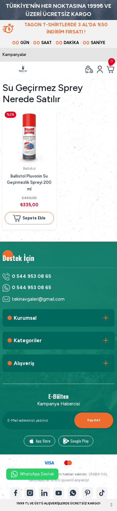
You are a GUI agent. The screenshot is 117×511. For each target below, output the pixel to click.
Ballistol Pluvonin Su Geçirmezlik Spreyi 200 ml (29, 183)
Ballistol (29, 169)
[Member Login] (100, 69)
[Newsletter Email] (58, 420)
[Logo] (22, 69)
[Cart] (110, 69)
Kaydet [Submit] (93, 420)
